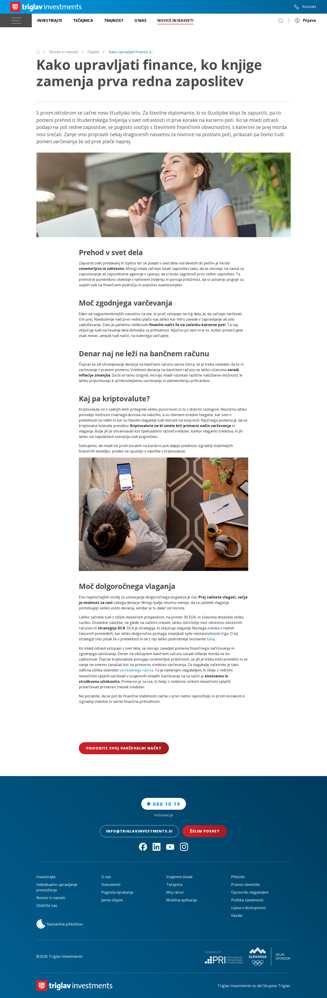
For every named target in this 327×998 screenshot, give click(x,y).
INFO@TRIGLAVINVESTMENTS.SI (139, 831)
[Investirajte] (50, 20)
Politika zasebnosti (247, 899)
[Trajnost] (114, 20)
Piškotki (238, 876)
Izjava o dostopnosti (248, 907)
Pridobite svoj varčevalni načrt (124, 748)
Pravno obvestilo (245, 884)
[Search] (280, 20)
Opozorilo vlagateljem (250, 892)
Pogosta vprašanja (117, 892)
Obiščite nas (46, 905)
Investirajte (46, 876)
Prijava (305, 20)
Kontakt (305, 7)
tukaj (211, 638)
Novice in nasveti (50, 897)
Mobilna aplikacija (181, 899)
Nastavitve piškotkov (59, 924)
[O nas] (140, 20)
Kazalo (237, 915)
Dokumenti (110, 884)
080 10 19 (163, 803)
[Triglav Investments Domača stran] (46, 7)
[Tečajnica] (83, 20)
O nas (106, 876)
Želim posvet (206, 831)
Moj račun (175, 892)
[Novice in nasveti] (175, 20)
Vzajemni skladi (179, 876)
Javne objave (112, 899)
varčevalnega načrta (136, 670)
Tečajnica (174, 884)
